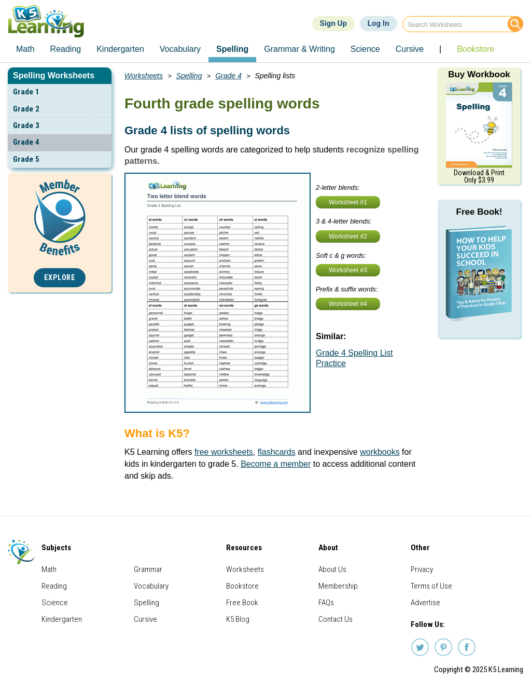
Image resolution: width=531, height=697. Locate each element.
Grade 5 (26, 159)
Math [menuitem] (25, 49)
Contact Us (335, 619)
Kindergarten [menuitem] (120, 49)
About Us (332, 569)
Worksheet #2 (348, 236)
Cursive (145, 619)
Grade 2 (26, 109)
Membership (338, 586)
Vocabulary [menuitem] (180, 49)
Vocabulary (151, 586)
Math (49, 569)
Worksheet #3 (348, 270)
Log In (378, 23)
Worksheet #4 (348, 304)
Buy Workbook (479, 74)
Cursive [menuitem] (410, 49)
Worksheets (143, 76)
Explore (60, 277)
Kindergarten (61, 619)
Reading (54, 586)
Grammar (148, 569)
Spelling (189, 76)
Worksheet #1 (348, 202)
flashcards (277, 452)
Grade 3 (26, 125)
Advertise (425, 602)
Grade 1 (26, 91)
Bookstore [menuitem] (475, 49)
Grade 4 (26, 142)
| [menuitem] (440, 49)
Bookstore (242, 586)
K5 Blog (237, 619)
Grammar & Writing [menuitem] (299, 49)
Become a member (276, 463)
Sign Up (333, 23)
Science (54, 602)
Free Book (242, 602)
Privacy (422, 569)
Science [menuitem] (365, 49)
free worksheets (223, 452)
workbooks (379, 452)
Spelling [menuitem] (232, 49)
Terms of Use (431, 586)
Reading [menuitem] (65, 49)
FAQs (326, 602)
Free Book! (479, 212)
